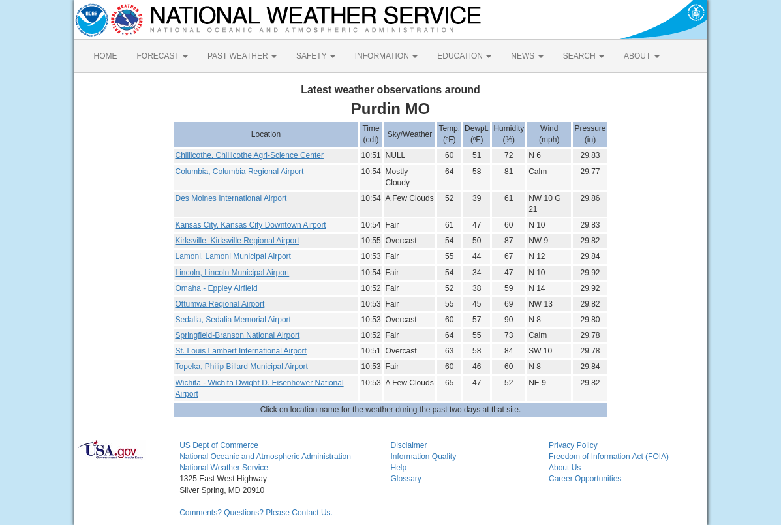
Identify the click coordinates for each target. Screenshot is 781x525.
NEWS (527, 56)
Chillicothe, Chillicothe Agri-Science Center (250, 155)
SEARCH (583, 56)
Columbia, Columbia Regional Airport (240, 171)
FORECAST (162, 56)
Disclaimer (408, 445)
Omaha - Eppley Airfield (217, 288)
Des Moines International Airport (231, 198)
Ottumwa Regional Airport (220, 303)
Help (398, 467)
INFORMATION (386, 56)
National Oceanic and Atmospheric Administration (265, 456)
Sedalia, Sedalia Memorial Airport (233, 319)
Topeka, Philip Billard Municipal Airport (242, 366)
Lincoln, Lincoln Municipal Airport (233, 272)
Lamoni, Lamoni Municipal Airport (233, 256)
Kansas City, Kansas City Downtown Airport (251, 225)
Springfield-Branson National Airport (238, 335)
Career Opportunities (585, 478)
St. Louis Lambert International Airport (241, 350)
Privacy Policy (573, 445)
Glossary (405, 478)
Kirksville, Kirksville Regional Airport (237, 240)
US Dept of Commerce (218, 445)
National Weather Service (223, 467)
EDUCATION (464, 56)
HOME (105, 56)
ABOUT (641, 56)
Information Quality (423, 456)
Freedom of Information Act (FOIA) (609, 456)
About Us (565, 467)
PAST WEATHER (242, 56)
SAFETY (315, 56)
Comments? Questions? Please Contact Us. (256, 512)
